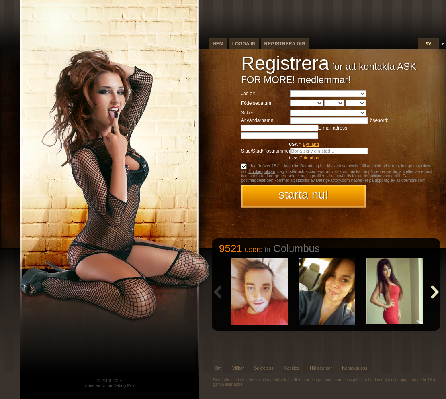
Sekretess (263, 368)
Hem (218, 44)
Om (218, 368)
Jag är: (248, 93)
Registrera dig (284, 44)
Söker (247, 113)
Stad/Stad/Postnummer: (266, 151)
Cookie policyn (261, 171)
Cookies (291, 368)
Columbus (309, 157)
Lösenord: (377, 120)
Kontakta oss (354, 368)
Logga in (244, 44)
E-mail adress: (333, 128)
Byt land (311, 144)
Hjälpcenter (321, 368)
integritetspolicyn (416, 166)
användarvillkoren (383, 166)
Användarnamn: (258, 120)
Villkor (238, 368)
